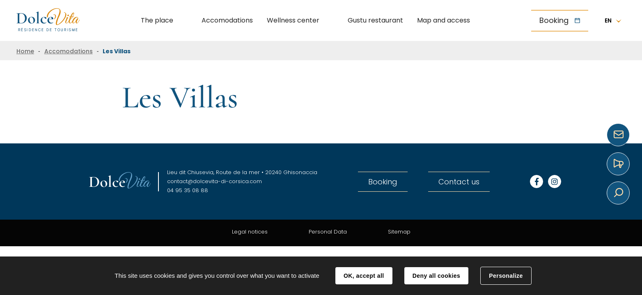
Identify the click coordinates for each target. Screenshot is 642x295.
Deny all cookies (436, 275)
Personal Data (328, 232)
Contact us (458, 182)
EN (608, 20)
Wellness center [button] (293, 20)
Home (25, 51)
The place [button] (157, 20)
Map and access (443, 20)
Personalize (506, 275)
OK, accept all (364, 275)
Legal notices (250, 232)
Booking (554, 20)
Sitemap (399, 232)
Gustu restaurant (375, 20)
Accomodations (227, 20)
